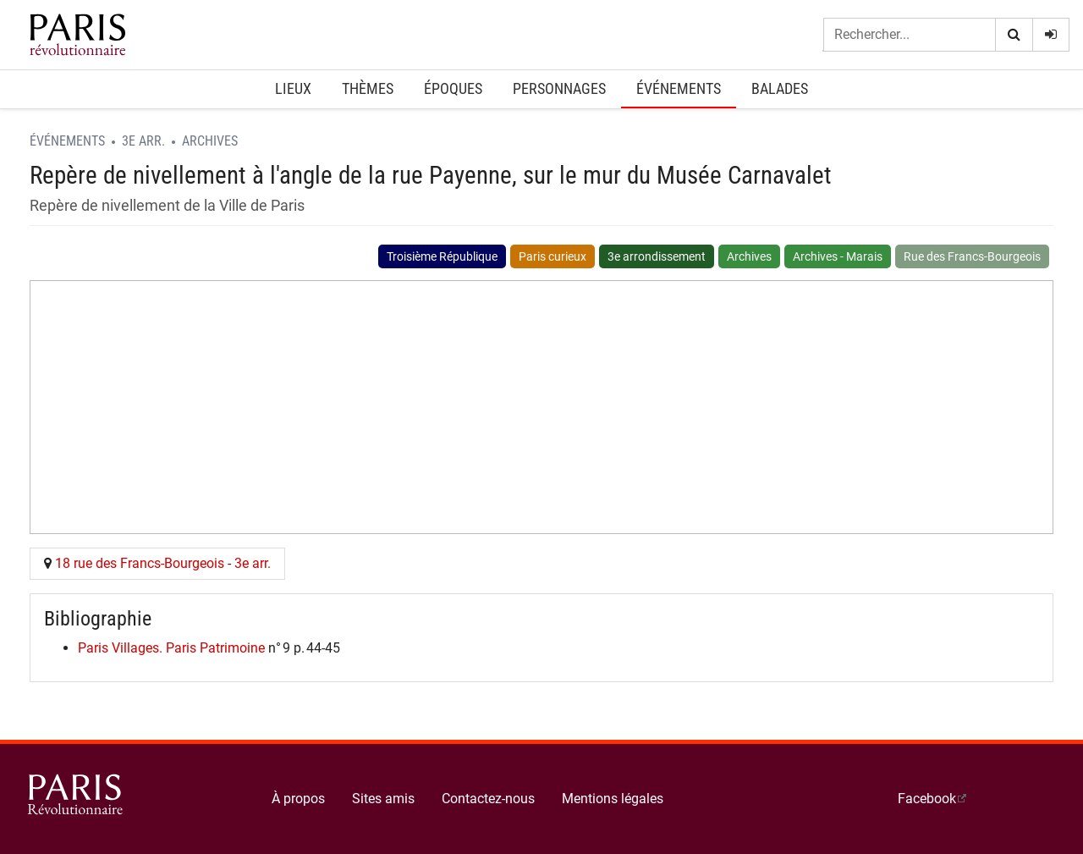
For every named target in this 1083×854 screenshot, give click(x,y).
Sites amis (383, 799)
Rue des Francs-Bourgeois (972, 256)
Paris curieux (552, 256)
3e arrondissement (656, 256)
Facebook (927, 799)
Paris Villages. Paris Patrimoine (171, 648)
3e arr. (143, 141)
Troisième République (442, 256)
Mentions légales (612, 799)
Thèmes (367, 88)
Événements (678, 88)
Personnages (559, 88)
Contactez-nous (488, 799)
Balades (779, 88)
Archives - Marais (837, 256)
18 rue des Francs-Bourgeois (139, 563)
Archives (210, 141)
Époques (453, 88)
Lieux (293, 88)
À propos (298, 799)
